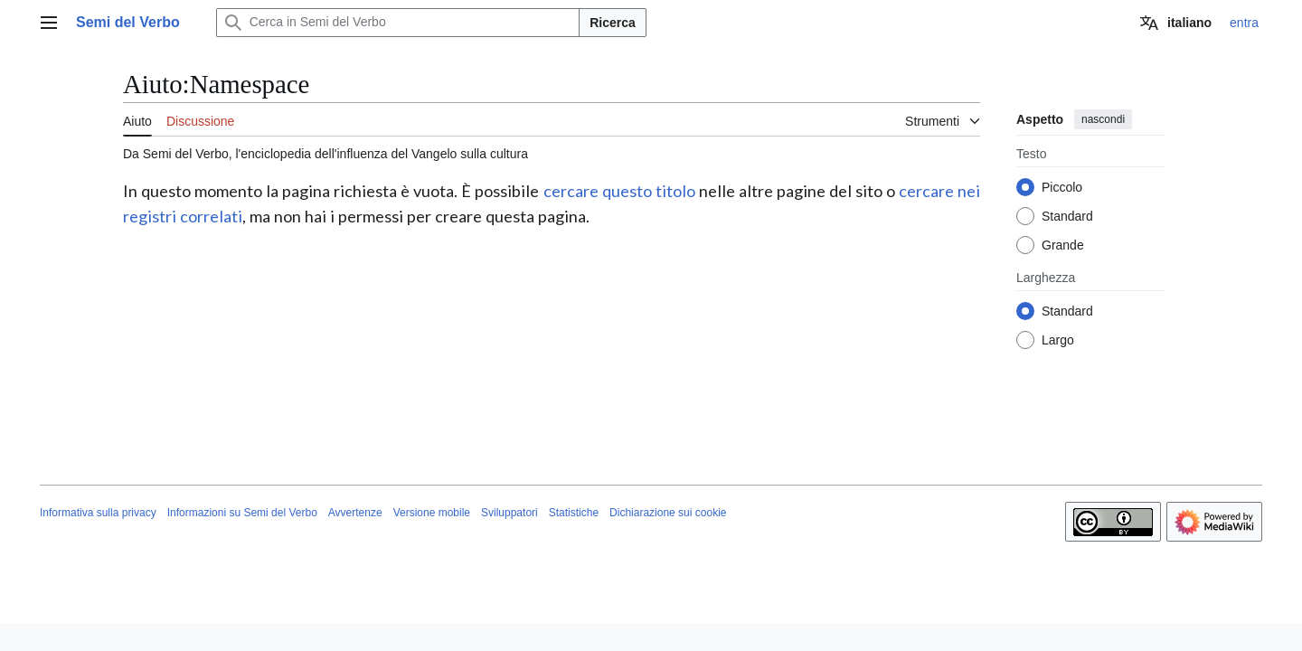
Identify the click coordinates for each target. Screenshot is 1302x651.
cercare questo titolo (619, 191)
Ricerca (613, 22)
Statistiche (574, 512)
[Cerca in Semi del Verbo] (398, 22)
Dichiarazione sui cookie (667, 512)
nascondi (1103, 119)
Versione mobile (431, 512)
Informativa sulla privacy (98, 512)
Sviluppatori (509, 512)
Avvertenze (355, 512)
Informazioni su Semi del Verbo (242, 512)
